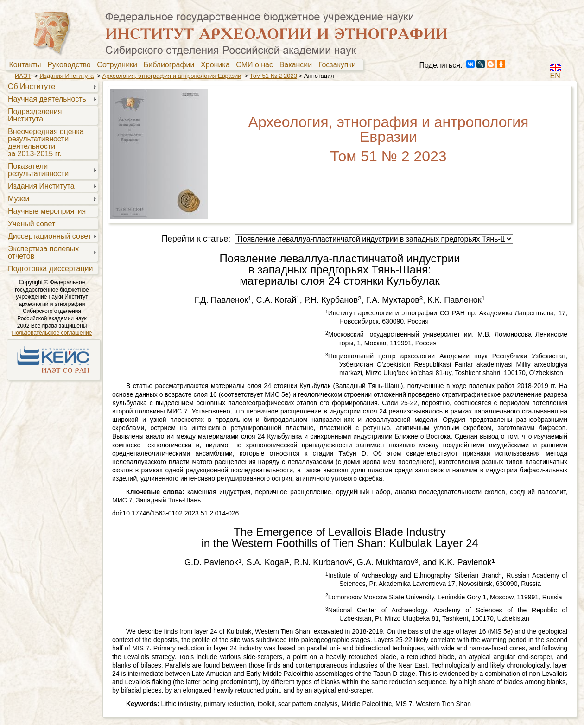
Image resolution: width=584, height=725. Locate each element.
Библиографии (171, 65)
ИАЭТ (23, 75)
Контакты (27, 65)
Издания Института (66, 75)
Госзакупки (339, 65)
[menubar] (184, 65)
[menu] (52, 177)
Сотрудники (119, 65)
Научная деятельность (47, 99)
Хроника (217, 65)
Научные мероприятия (47, 211)
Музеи (19, 199)
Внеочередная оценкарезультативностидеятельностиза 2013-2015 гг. (46, 142)
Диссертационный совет (49, 236)
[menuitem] (27, 65)
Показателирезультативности (38, 170)
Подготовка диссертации (50, 269)
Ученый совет (31, 224)
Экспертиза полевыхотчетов (43, 252)
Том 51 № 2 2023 (273, 75)
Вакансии (297, 65)
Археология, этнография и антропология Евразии (171, 75)
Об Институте (31, 86)
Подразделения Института (35, 115)
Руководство (71, 65)
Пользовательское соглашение (52, 333)
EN (555, 76)
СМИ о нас (256, 65)
